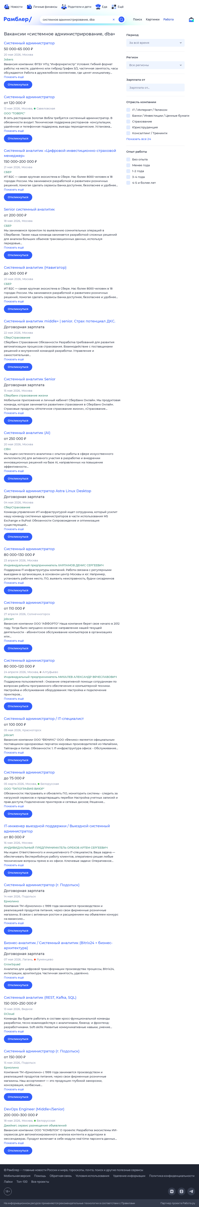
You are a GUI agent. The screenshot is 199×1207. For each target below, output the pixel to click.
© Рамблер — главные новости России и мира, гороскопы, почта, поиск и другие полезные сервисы (73, 1170)
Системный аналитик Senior (29, 379)
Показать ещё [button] (14, 77)
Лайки (8, 1182)
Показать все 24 (138, 139)
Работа (168, 19)
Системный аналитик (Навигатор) (35, 267)
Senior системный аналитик (29, 209)
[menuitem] (13, 7)
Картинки (153, 19)
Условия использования (92, 1176)
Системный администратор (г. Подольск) (41, 885)
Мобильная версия (17, 1176)
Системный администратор (29, 43)
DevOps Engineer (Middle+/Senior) (34, 1109)
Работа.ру (189, 1203)
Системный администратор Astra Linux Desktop (47, 491)
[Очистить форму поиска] (114, 19)
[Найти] (121, 19)
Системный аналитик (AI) (27, 433)
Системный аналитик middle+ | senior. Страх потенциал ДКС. (59, 321)
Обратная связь (61, 1176)
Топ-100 (22, 1182)
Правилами (128, 1203)
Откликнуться (18, 84)
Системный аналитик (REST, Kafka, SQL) (40, 997)
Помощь (40, 1176)
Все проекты (40, 1182)
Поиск (137, 19)
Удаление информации (129, 1176)
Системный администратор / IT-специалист (44, 719)
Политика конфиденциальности (172, 1176)
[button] (62, 71)
